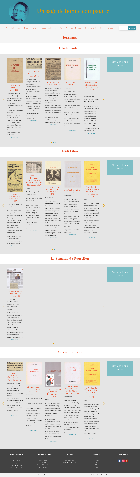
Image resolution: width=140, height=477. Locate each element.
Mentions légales (40, 475)
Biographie (16, 460)
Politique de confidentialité (99, 475)
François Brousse (13, 28)
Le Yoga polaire (46, 28)
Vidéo (96, 465)
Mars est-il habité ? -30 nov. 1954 (34, 73)
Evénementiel (90, 28)
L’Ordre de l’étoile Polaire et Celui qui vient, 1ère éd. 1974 (91, 191)
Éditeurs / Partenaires (17, 468)
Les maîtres (59, 28)
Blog (102, 28)
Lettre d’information (43, 465)
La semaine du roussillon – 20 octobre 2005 (15, 293)
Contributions (43, 467)
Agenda (70, 465)
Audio (96, 462)
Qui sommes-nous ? (43, 460)
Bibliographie (17, 463)
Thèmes (69, 28)
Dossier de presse (17, 465)
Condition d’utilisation (70, 462)
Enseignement (30, 28)
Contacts (43, 462)
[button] (103, 100)
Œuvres (78, 28)
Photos (97, 460)
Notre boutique (70, 460)
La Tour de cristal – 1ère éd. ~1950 (15, 87)
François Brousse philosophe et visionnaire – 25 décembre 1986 (34, 180)
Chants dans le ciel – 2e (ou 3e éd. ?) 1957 (34, 389)
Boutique (109, 28)
